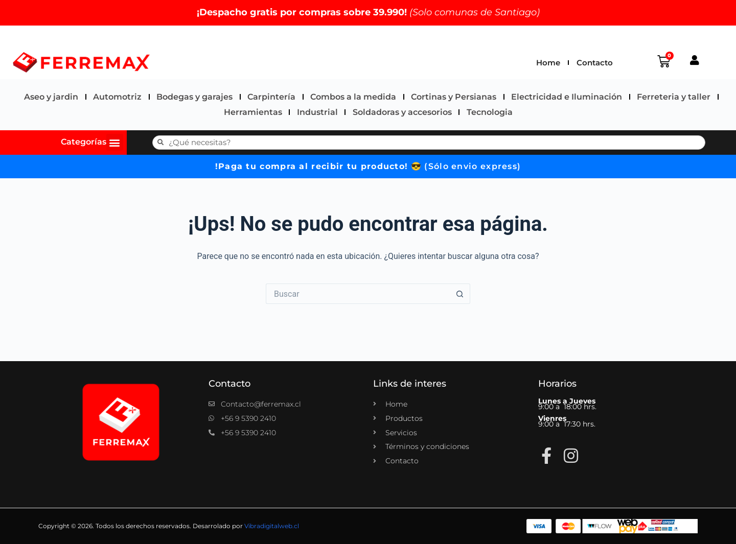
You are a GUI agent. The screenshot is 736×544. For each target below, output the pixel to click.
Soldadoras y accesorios (402, 112)
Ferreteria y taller (673, 97)
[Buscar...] (358, 293)
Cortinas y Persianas (453, 97)
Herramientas (253, 112)
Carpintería (271, 97)
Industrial (317, 112)
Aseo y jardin (51, 97)
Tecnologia (490, 112)
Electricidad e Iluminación (566, 97)
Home (548, 62)
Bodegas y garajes (194, 97)
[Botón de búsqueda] (460, 293)
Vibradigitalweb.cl (271, 526)
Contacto (595, 62)
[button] (114, 142)
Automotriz (117, 97)
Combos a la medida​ (353, 97)
